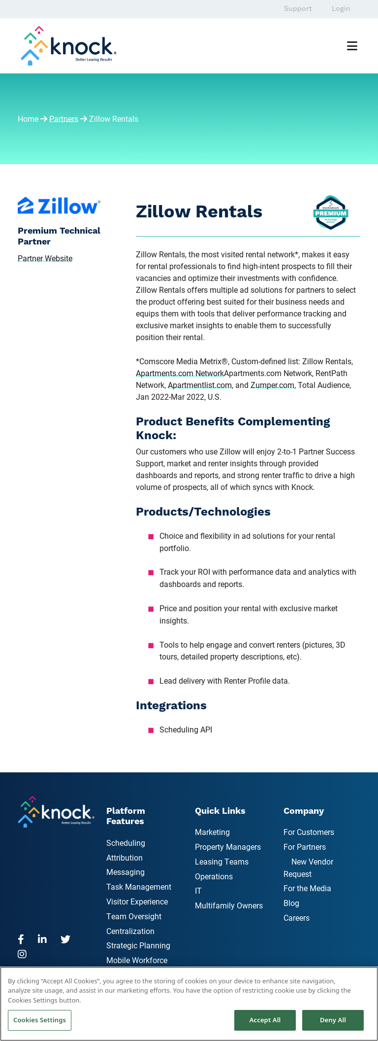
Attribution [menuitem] (124, 857)
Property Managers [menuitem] (228, 846)
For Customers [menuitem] (309, 832)
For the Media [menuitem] (307, 888)
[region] (189, 1004)
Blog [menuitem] (291, 903)
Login (341, 8)
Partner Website (45, 258)
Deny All (333, 1019)
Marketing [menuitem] (212, 832)
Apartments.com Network (180, 373)
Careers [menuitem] (297, 917)
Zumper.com (272, 385)
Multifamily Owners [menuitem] (229, 905)
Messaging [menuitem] (125, 872)
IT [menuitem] (198, 890)
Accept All (265, 1019)
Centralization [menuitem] (130, 931)
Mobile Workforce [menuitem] (136, 960)
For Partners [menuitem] (305, 846)
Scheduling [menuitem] (125, 842)
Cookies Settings (39, 1019)
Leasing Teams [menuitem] (222, 861)
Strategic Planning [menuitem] (138, 945)
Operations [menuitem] (214, 876)
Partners (63, 118)
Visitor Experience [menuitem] (137, 901)
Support (298, 8)
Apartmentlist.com (200, 385)
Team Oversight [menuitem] (133, 916)
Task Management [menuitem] (138, 886)
